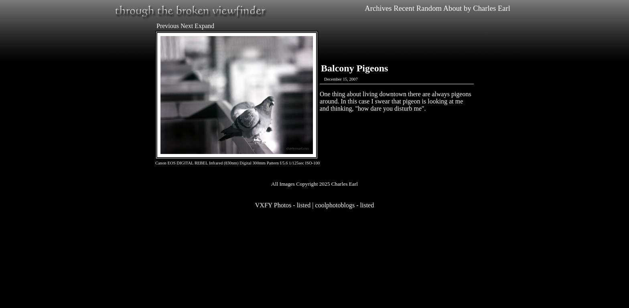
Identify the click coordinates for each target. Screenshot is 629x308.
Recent (404, 8)
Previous (167, 25)
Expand (204, 25)
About (452, 8)
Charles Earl (491, 8)
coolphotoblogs (335, 205)
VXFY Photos (273, 205)
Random (429, 8)
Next (187, 25)
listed (304, 205)
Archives (378, 8)
